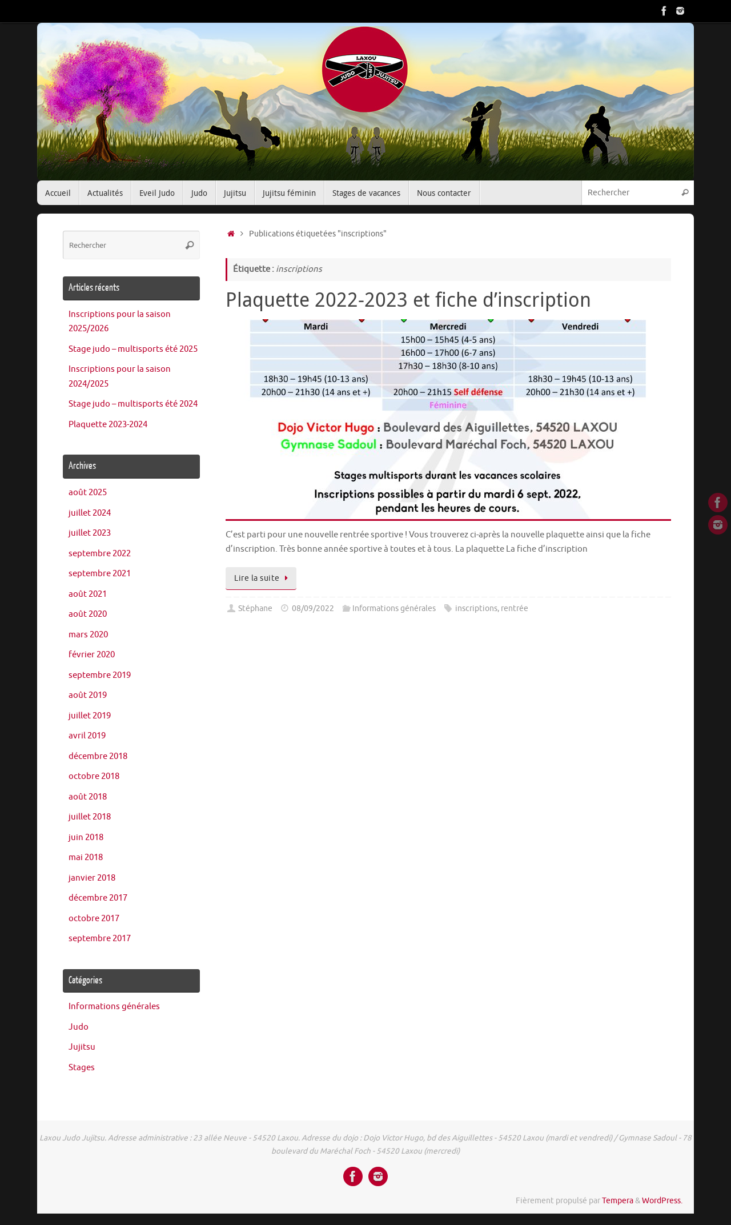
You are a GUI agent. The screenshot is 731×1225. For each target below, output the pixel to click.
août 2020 (88, 614)
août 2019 (88, 695)
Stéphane (255, 608)
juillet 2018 (90, 817)
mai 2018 (86, 857)
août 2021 (88, 594)
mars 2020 (88, 634)
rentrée (514, 608)
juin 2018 (86, 837)
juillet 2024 (90, 513)
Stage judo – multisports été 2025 (133, 349)
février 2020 (92, 654)
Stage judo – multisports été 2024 (133, 404)
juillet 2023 (90, 533)
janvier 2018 (92, 878)
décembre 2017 (98, 898)
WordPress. (662, 1201)
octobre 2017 (94, 918)
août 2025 (88, 492)
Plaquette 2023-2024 (108, 424)
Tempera (617, 1201)
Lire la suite (263, 578)
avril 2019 (87, 735)
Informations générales (394, 608)
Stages (82, 1067)
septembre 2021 (100, 573)
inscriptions (476, 608)
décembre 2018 (98, 756)
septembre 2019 (100, 675)
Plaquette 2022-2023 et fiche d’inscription (408, 299)
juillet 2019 (90, 715)
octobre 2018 (94, 776)
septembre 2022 (100, 553)
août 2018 (88, 797)
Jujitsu (82, 1047)
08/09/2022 (313, 608)
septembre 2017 (100, 938)
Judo (79, 1027)
